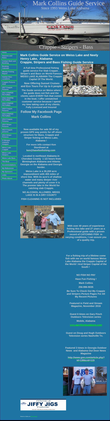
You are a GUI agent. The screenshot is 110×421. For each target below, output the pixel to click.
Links (4, 175)
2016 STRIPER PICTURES (7, 104)
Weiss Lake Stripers (6, 154)
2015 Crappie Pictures (7, 109)
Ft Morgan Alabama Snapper (6, 142)
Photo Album (7, 178)
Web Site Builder (34, 417)
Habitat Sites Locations (7, 78)
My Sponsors (7, 172)
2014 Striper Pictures (7, 125)
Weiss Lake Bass (8, 158)
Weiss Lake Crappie (6, 148)
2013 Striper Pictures (7, 136)
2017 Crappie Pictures (7, 88)
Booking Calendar (5, 67)
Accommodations (9, 165)
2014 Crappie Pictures (7, 120)
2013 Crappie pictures (7, 131)
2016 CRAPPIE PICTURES (8, 99)
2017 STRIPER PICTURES (7, 94)
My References (8, 168)
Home (4, 52)
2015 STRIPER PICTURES (7, 115)
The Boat (5, 161)
